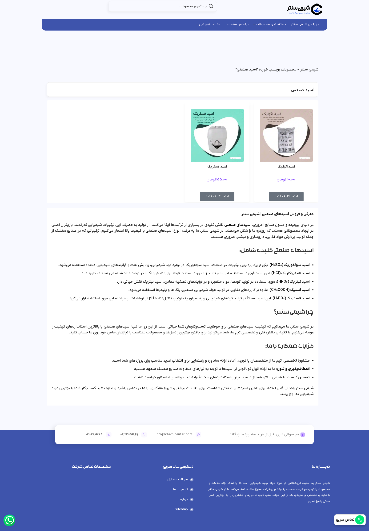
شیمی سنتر (309, 69)
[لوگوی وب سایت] (304, 9)
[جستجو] (163, 6)
